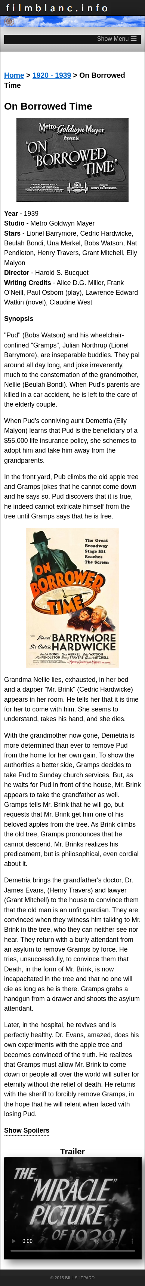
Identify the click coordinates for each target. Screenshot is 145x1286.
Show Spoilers (26, 1130)
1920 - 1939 (52, 75)
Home (14, 75)
